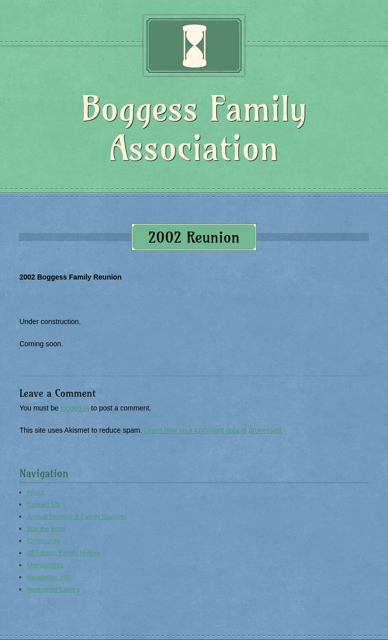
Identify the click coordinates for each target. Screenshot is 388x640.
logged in (75, 408)
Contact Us (43, 504)
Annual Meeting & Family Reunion (76, 516)
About (35, 492)
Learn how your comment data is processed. (213, 430)
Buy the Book (46, 528)
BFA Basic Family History (63, 553)
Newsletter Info (49, 577)
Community (43, 540)
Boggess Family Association (194, 128)
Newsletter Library (53, 589)
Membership (45, 565)
